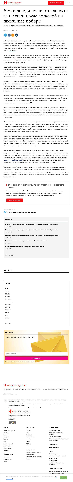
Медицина (8, 304)
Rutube (28, 441)
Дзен (27, 432)
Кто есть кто (8, 299)
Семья (7, 315)
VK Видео (28, 443)
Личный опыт (9, 302)
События (7, 318)
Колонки (7, 296)
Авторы (5, 435)
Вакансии (6, 437)
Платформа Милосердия (55, 436)
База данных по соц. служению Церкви (58, 471)
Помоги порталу (56, 3)
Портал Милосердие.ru (9, 430)
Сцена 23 (6, 461)
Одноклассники (30, 437)
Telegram (28, 430)
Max (27, 446)
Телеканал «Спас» (8, 459)
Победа (51, 451)
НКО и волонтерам (8, 446)
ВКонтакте (29, 435)
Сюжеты (6, 439)
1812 (50, 449)
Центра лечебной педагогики (13, 160)
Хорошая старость (53, 454)
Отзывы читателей (8, 443)
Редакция (6, 432)
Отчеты (28, 459)
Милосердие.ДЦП (53, 460)
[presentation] (36, 354)
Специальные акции (54, 447)
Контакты (6, 450)
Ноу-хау (7, 307)
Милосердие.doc (53, 458)
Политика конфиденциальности (34, 456)
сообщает (12, 50)
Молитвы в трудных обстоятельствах (58, 456)
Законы (7, 291)
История (7, 293)
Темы (5, 441)
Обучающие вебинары (54, 430)
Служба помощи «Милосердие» (56, 473)
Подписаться (36, 358)
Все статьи (8, 323)
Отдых (7, 312)
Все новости (9, 255)
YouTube (28, 439)
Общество (8, 310)
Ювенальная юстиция (9, 209)
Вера (6, 288)
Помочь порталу (14, 200)
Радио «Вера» (7, 457)
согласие (18, 361)
